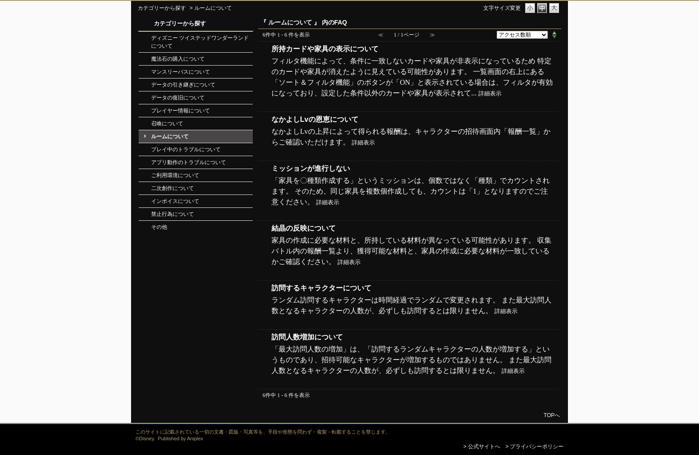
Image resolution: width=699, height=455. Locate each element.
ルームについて (170, 136)
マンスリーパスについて (180, 72)
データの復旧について (178, 98)
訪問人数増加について (307, 337)
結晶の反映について (303, 228)
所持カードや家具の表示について (324, 49)
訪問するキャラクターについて (321, 288)
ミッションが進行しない (310, 168)
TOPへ (552, 415)
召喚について (167, 123)
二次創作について (172, 188)
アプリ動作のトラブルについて (188, 162)
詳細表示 (490, 94)
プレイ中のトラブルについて (186, 149)
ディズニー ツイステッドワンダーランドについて (200, 42)
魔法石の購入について (178, 59)
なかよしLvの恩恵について (314, 119)
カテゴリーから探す (162, 8)
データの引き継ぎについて (183, 85)
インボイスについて (175, 201)
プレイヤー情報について (180, 111)
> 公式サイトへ (481, 446)
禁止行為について (172, 214)
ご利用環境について (175, 175)
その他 (159, 227)
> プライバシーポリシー (534, 446)
